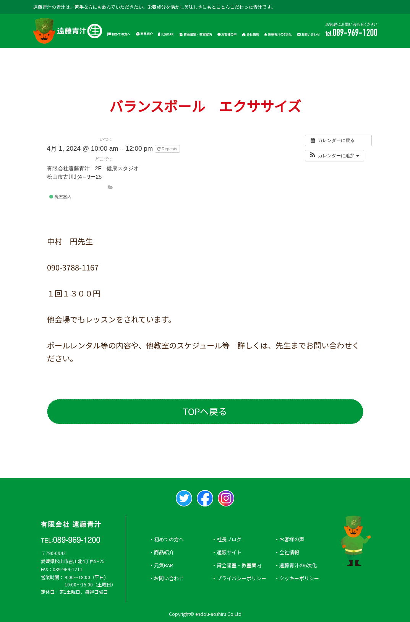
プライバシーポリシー (241, 578)
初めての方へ (169, 539)
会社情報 (289, 552)
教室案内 (60, 197)
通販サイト (229, 552)
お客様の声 (291, 539)
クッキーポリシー (299, 578)
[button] (334, 155)
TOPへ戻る (205, 411)
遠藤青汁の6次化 (298, 565)
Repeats (167, 148)
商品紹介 (164, 552)
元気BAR (163, 565)
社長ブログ (229, 539)
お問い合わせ (169, 578)
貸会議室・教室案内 (239, 565)
